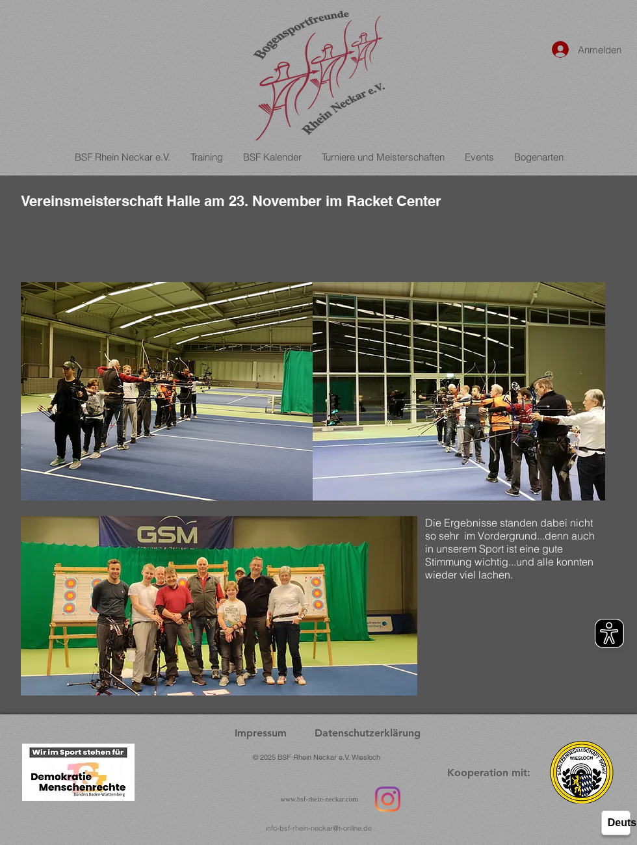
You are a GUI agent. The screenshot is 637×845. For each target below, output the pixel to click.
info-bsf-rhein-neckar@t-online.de (319, 828)
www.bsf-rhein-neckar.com (319, 799)
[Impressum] (260, 733)
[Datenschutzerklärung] (367, 733)
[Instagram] (387, 799)
